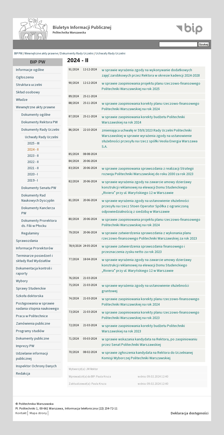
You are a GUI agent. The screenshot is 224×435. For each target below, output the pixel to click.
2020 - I (32, 174)
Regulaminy (30, 233)
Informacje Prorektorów (34, 248)
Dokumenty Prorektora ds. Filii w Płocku (39, 223)
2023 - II (33, 155)
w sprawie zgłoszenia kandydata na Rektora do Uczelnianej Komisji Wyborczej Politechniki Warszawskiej (147, 355)
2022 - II (33, 162)
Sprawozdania (27, 240)
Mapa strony (38, 413)
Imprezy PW (25, 346)
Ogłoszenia (25, 77)
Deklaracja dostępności (190, 413)
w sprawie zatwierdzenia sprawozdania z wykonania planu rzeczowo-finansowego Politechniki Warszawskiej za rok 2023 (149, 236)
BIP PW (18, 53)
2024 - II (33, 149)
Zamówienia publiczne (33, 323)
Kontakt (21, 413)
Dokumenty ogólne (35, 114)
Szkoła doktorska (29, 296)
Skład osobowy (28, 92)
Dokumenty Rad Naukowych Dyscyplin (37, 198)
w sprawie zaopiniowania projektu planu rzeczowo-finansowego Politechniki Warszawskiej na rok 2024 (151, 222)
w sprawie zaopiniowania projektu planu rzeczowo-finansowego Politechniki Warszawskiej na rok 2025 (151, 86)
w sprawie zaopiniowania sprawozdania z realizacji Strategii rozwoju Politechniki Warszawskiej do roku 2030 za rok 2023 (148, 171)
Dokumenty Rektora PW (39, 122)
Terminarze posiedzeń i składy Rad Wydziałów (34, 258)
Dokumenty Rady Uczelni (76, 53)
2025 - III (33, 143)
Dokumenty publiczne (32, 338)
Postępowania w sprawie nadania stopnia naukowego (37, 306)
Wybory (22, 281)
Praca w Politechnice (32, 316)
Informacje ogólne (30, 69)
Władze (22, 99)
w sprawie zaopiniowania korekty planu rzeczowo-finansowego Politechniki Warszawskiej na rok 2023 (150, 315)
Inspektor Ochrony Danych (36, 366)
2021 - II (33, 168)
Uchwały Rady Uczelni (110, 53)
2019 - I (32, 180)
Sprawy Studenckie (31, 288)
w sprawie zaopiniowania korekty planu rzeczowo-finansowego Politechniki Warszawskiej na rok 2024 (150, 106)
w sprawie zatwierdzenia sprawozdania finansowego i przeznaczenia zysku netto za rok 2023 (143, 249)
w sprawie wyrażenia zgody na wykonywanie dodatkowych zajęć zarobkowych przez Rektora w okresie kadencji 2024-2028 (151, 73)
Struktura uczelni (29, 84)
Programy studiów (30, 331)
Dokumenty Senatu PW (38, 188)
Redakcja (23, 373)
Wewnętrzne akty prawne (41, 53)
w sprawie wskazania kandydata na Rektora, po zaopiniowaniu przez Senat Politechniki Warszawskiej (149, 342)
